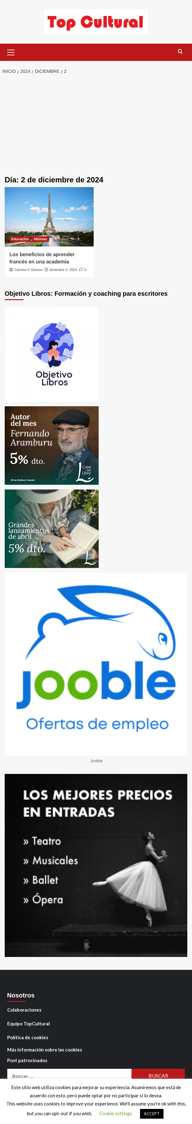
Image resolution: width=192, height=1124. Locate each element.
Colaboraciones (24, 1010)
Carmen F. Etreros (28, 270)
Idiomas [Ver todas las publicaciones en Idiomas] (40, 239)
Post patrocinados (27, 1060)
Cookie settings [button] (115, 1113)
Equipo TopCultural (28, 1023)
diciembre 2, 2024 (63, 270)
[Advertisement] (96, 126)
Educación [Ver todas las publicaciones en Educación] (20, 239)
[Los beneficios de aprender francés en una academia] (49, 216)
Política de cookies (27, 1037)
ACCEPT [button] (152, 1113)
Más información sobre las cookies (44, 1049)
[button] (11, 51)
